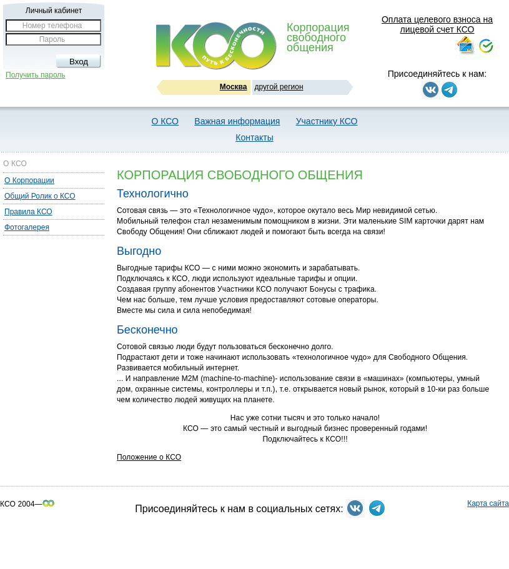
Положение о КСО (149, 457)
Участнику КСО (327, 121)
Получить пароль (36, 75)
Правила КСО (28, 211)
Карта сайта (488, 503)
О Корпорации (29, 180)
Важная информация (237, 121)
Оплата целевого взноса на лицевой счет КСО (437, 24)
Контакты (254, 137)
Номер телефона (52, 25)
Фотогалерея (26, 227)
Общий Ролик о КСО (40, 196)
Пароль (52, 39)
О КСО (165, 121)
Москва (233, 86)
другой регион (279, 86)
